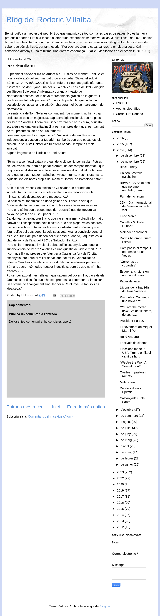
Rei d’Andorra (129, 336)
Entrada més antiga (86, 406)
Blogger (105, 606)
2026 (121, 138)
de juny (126, 434)
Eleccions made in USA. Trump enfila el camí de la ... (135, 352)
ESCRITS (123, 103)
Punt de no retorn (132, 196)
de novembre (130, 161)
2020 (121, 484)
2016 (121, 502)
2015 (121, 508)
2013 (121, 521)
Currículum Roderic (129, 114)
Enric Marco (128, 216)
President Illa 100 (132, 320)
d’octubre (127, 409)
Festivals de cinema (134, 343)
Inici (56, 406)
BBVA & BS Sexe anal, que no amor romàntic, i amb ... (135, 186)
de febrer (127, 458)
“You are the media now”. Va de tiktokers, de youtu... (136, 310)
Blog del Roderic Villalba (49, 19)
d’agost (126, 421)
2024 (121, 150)
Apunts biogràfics (128, 108)
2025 (121, 144)
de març (127, 452)
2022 (121, 478)
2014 (121, 515)
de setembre (130, 415)
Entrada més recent (26, 406)
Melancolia (127, 382)
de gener (127, 464)
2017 (121, 496)
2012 (121, 527)
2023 (121, 472)
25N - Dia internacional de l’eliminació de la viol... (136, 206)
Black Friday (128, 167)
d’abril (125, 446)
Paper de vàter (130, 281)
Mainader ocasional (133, 232)
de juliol (126, 428)
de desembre (130, 155)
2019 (121, 490)
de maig (127, 440)
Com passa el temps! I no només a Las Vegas (135, 251)
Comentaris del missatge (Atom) (50, 416)
